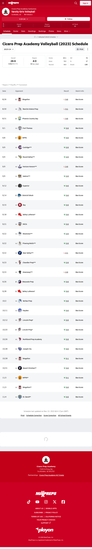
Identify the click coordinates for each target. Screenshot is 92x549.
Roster (15, 31)
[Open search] (76, 3)
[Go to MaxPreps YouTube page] (37, 502)
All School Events (64, 415)
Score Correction (50, 415)
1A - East (36, 64)
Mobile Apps (51, 508)
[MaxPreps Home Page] (35, 37)
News (59, 31)
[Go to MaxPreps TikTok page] (29, 502)
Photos (51, 31)
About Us (39, 508)
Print (22, 415)
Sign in (85, 3)
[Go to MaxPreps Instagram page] (46, 502)
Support (46, 523)
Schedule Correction (34, 415)
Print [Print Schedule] (80, 49)
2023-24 (9, 49)
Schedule (6, 31)
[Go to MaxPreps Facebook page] (63, 502)
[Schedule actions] (88, 49)
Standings (32, 31)
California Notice (53, 516)
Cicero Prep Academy (46, 462)
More (67, 31)
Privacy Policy (51, 512)
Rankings (42, 31)
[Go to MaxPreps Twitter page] (55, 502)
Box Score (79, 99)
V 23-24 (23, 19)
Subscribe (38, 512)
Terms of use (37, 516)
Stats (23, 31)
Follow (68, 19)
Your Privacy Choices (46, 520)
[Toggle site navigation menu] (3, 3)
